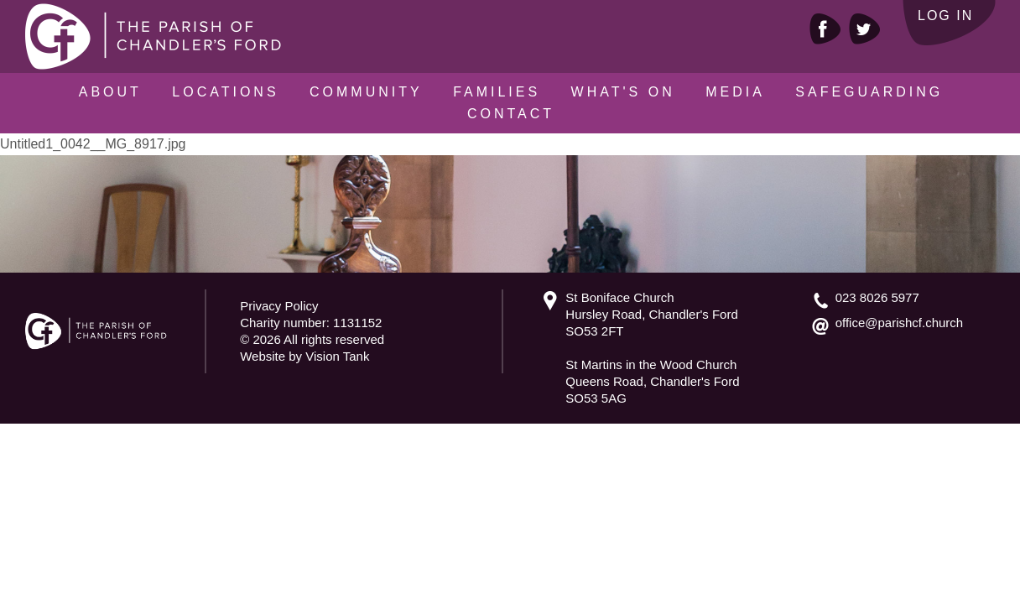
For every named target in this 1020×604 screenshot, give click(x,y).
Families (496, 92)
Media (735, 92)
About (110, 92)
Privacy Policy (279, 306)
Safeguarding (869, 92)
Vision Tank (337, 356)
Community (366, 92)
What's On (623, 92)
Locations (225, 92)
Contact (510, 114)
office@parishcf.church (899, 322)
